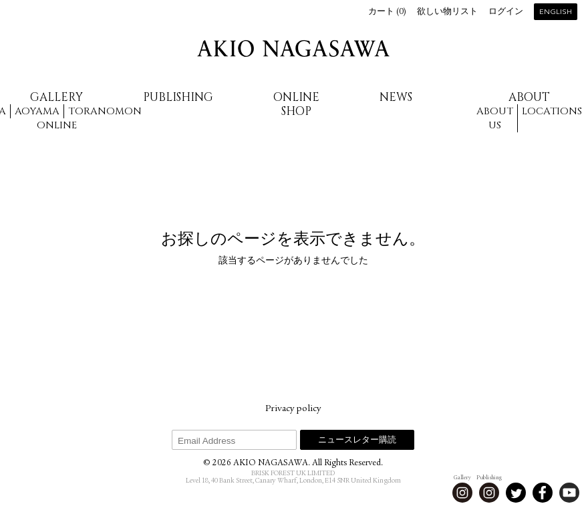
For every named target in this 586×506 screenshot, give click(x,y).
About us (494, 118)
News (396, 97)
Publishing (178, 97)
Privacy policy (293, 409)
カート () (387, 12)
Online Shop (296, 104)
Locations (552, 111)
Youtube (569, 493)
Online (57, 125)
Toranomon (105, 111)
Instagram (462, 493)
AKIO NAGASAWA (293, 48)
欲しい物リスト (447, 12)
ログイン (505, 12)
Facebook (543, 493)
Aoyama (37, 111)
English (555, 12)
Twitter (516, 493)
